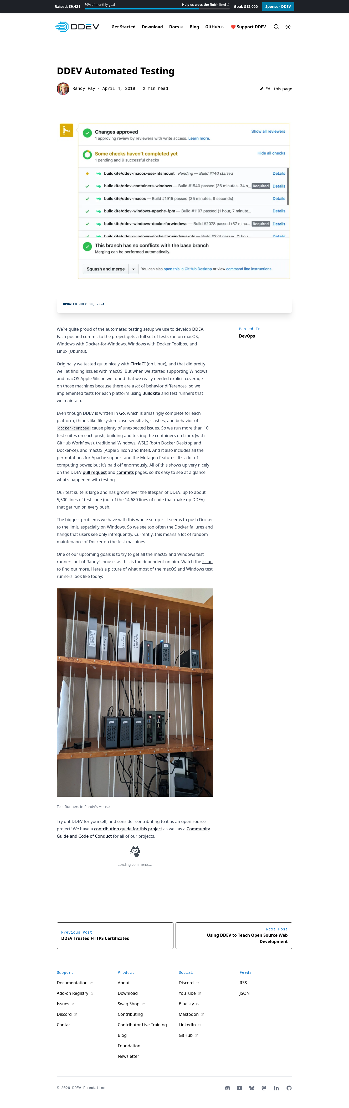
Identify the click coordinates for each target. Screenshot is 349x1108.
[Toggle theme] (288, 27)
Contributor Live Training (142, 1025)
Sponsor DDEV (278, 6)
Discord (65, 1014)
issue (207, 562)
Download (152, 27)
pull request (95, 472)
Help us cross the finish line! (204, 4)
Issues (63, 1004)
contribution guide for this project (128, 829)
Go (122, 413)
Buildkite (151, 393)
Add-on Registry (73, 993)
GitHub (212, 27)
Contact (64, 1025)
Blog (194, 27)
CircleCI (138, 364)
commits (125, 472)
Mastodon (189, 1014)
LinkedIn (188, 1025)
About (124, 983)
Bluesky (187, 1004)
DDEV (197, 329)
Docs (174, 27)
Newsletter (128, 1056)
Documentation (73, 983)
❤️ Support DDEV (248, 27)
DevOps (247, 336)
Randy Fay (84, 88)
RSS (243, 983)
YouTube (188, 993)
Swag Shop (129, 1004)
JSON (245, 993)
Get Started (124, 27)
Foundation (129, 1046)
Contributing (130, 1014)
